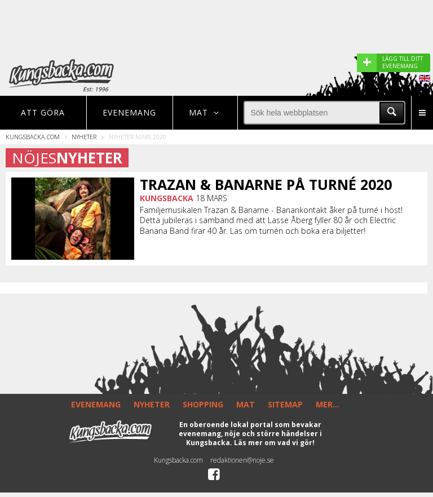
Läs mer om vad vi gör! (274, 442)
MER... (327, 404)
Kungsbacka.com (33, 136)
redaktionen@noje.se (242, 460)
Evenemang (129, 112)
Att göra (43, 112)
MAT (245, 404)
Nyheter (84, 136)
